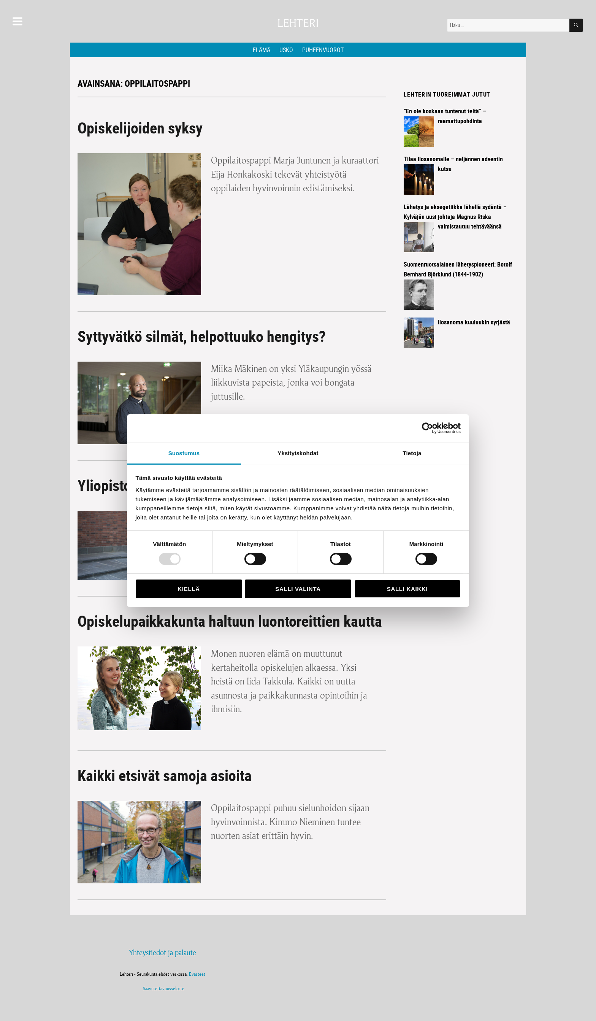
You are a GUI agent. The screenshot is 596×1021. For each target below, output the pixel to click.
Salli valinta (297, 589)
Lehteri (298, 23)
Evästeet (197, 974)
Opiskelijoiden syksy (140, 128)
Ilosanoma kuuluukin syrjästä (474, 322)
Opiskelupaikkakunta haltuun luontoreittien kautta (230, 621)
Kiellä (189, 589)
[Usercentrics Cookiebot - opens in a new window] (427, 428)
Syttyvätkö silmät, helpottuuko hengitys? (202, 336)
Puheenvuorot (323, 50)
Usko (286, 50)
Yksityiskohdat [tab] (297, 452)
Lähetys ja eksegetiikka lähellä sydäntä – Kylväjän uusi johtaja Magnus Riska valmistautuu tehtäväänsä (455, 217)
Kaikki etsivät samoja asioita (165, 775)
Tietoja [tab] (412, 452)
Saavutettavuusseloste (162, 988)
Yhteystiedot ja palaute (162, 952)
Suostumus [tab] (184, 452)
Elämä (261, 50)
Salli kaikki (407, 589)
